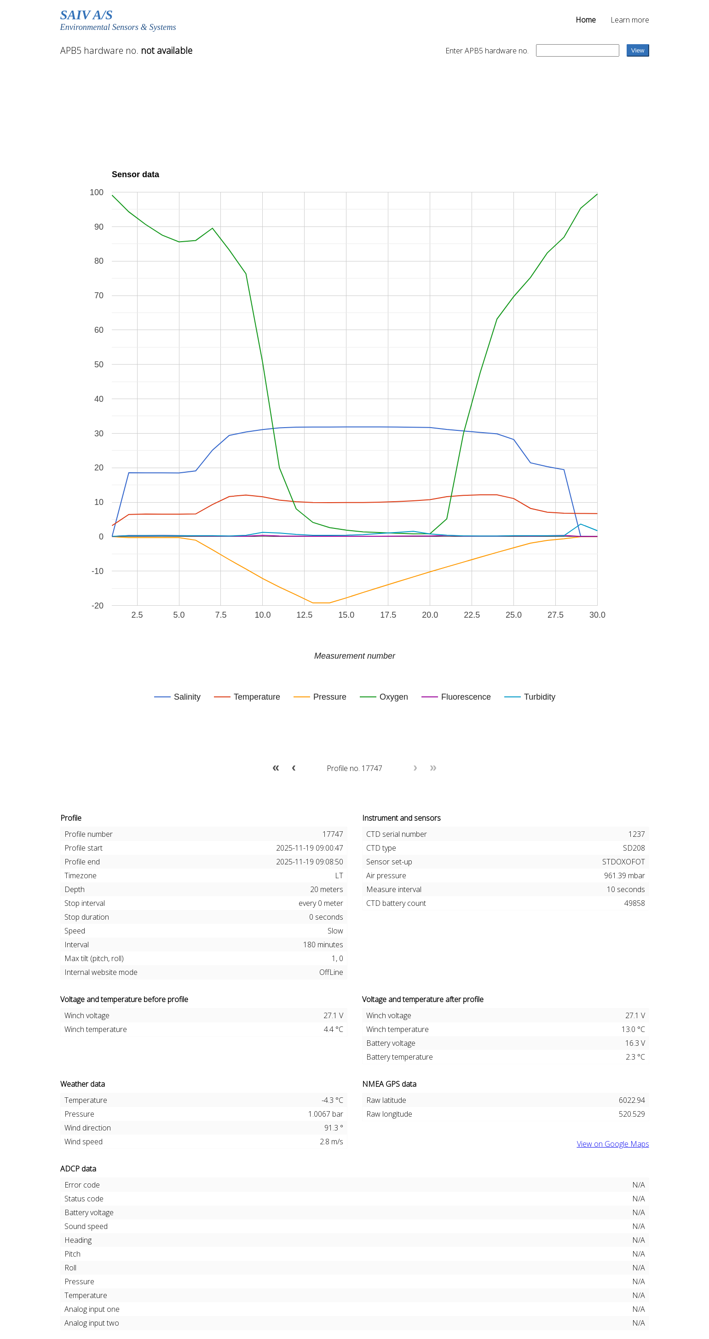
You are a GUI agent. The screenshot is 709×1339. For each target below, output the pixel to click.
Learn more (630, 20)
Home (586, 20)
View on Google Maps (613, 1144)
